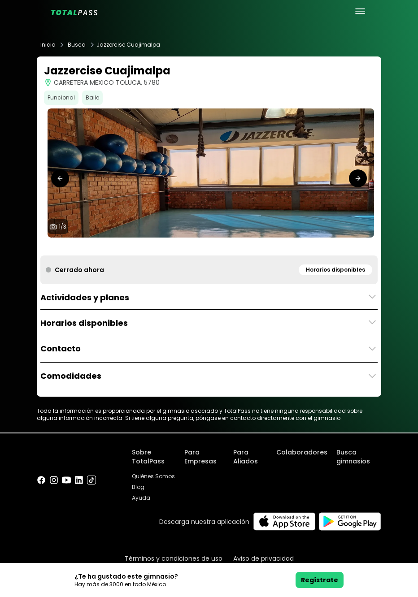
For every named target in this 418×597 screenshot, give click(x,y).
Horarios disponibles (335, 269)
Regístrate (319, 579)
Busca (77, 44)
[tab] (202, 246)
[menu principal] (360, 11)
